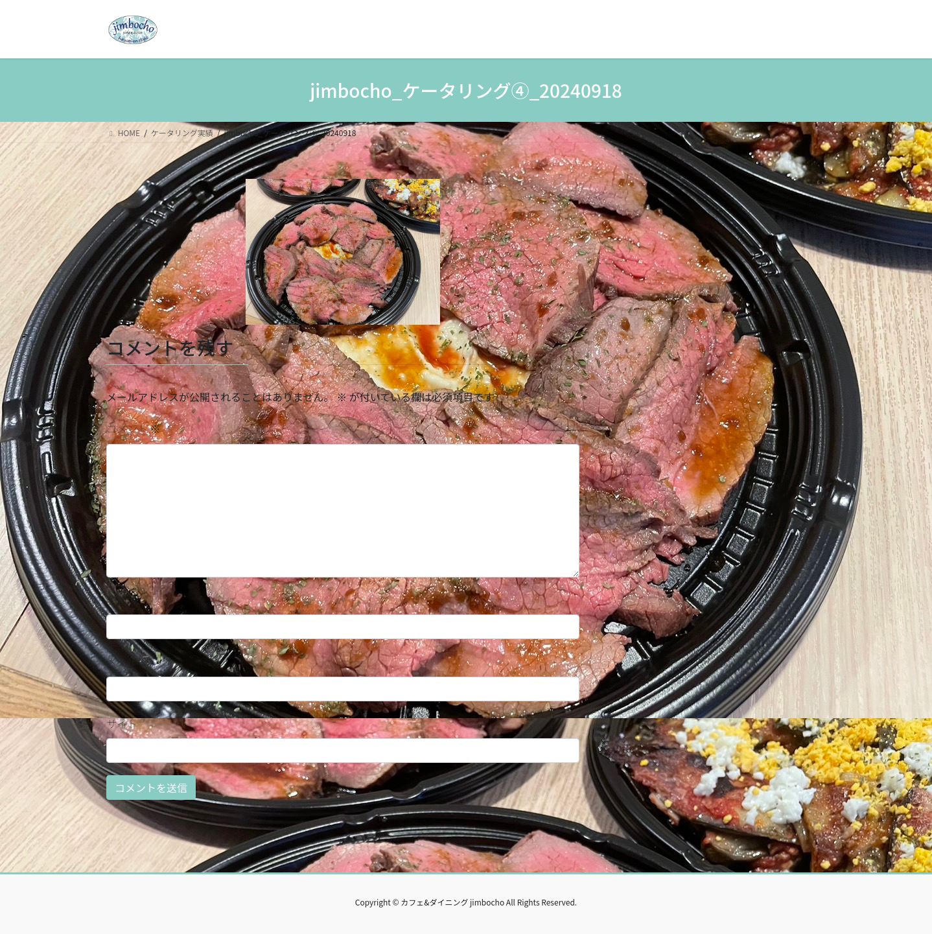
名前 (123, 599)
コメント (133, 428)
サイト (121, 723)
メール (128, 661)
